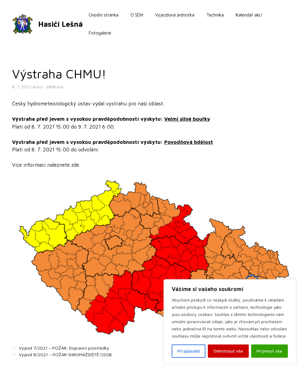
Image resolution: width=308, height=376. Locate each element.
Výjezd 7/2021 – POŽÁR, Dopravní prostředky (64, 347)
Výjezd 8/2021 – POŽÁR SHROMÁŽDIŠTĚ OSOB (65, 354)
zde (75, 165)
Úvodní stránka (104, 14)
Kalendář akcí (249, 14)
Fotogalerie (100, 32)
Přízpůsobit (188, 350)
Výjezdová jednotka (174, 14)
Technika (215, 14)
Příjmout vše (269, 350)
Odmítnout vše (228, 350)
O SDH (137, 14)
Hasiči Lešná (60, 24)
